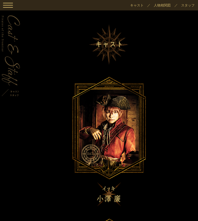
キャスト (137, 5)
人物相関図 (162, 5)
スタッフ (188, 5)
